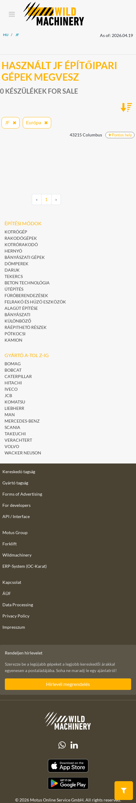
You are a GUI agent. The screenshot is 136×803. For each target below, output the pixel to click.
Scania (12, 427)
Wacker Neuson (23, 452)
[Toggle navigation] (11, 14)
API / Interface (16, 516)
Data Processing (17, 604)
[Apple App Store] (68, 766)
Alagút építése (21, 308)
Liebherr (14, 408)
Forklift (9, 543)
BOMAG (13, 363)
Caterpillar (18, 376)
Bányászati (17, 314)
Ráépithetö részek (26, 327)
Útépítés (14, 289)
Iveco (11, 389)
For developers (16, 505)
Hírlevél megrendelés (68, 684)
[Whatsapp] (62, 745)
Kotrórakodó (21, 244)
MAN (10, 414)
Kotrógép (16, 231)
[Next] (56, 199)
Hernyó (13, 250)
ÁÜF (6, 593)
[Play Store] (68, 783)
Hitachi (13, 382)
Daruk (12, 270)
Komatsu (15, 401)
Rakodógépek (21, 238)
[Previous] (36, 199)
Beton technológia (27, 282)
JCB (8, 395)
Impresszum (13, 627)
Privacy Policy (15, 615)
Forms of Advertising (22, 494)
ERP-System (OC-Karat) (24, 566)
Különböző (18, 320)
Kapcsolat (11, 582)
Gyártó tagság (15, 482)
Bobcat (13, 370)
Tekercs (14, 276)
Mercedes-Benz (22, 420)
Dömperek (16, 263)
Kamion (13, 340)
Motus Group (15, 532)
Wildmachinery (17, 554)
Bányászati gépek (25, 257)
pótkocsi (15, 333)
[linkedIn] (74, 745)
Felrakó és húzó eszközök (35, 301)
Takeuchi (15, 433)
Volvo (12, 446)
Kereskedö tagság (18, 471)
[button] (123, 790)
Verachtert (18, 440)
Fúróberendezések (26, 295)
